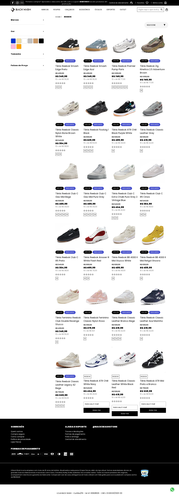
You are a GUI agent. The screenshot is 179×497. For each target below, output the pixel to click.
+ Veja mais (27, 20)
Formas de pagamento (75, 434)
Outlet (123, 9)
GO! (161, 9)
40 (60, 87)
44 (120, 339)
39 (57, 87)
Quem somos (17, 431)
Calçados (69, 9)
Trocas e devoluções (74, 431)
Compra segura (17, 434)
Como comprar (17, 436)
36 (60, 215)
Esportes (111, 9)
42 (126, 87)
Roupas (56, 9)
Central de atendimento (75, 439)
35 (57, 154)
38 (113, 87)
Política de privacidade (21, 439)
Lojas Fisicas (16, 442)
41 (91, 87)
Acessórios (84, 9)
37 (91, 215)
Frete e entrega (72, 436)
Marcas (45, 9)
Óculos (98, 9)
